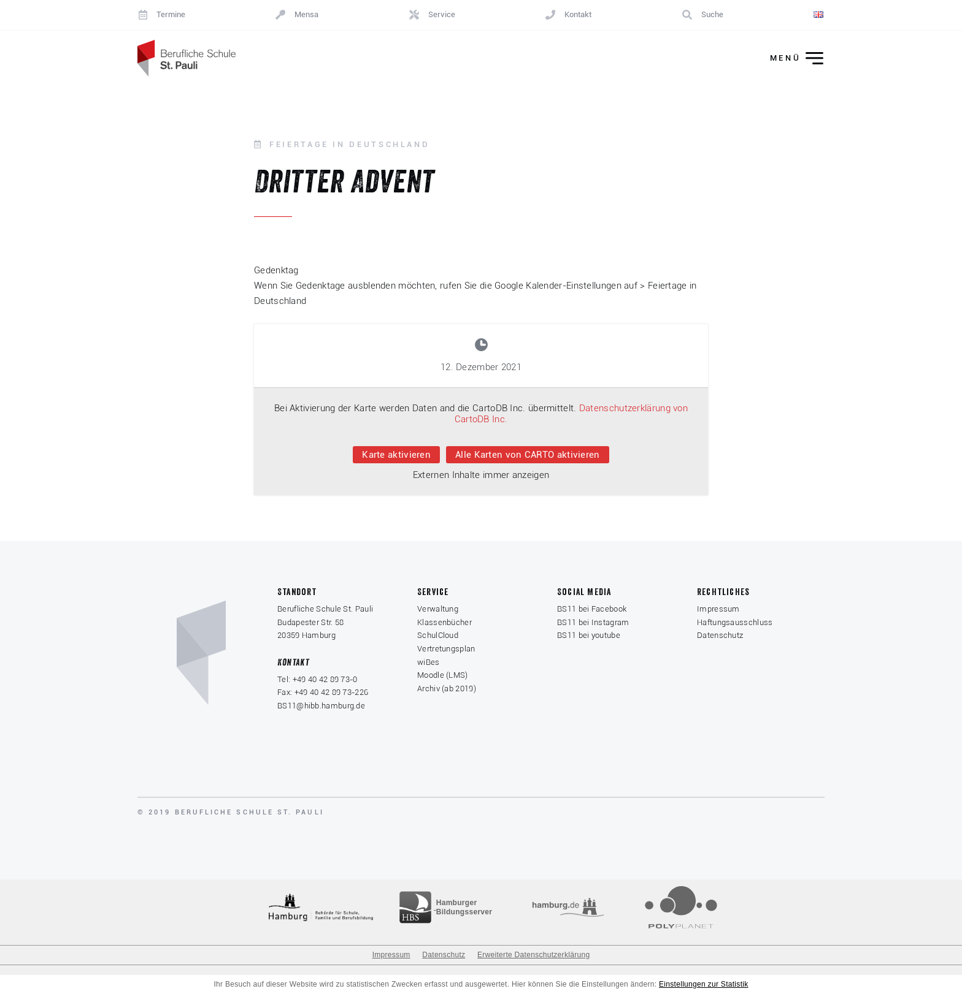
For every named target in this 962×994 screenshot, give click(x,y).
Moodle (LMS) (442, 675)
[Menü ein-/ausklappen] (788, 58)
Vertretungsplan (446, 648)
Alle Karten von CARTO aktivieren (527, 454)
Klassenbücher (444, 622)
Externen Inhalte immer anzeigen (481, 474)
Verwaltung (437, 608)
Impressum (718, 608)
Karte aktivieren (396, 454)
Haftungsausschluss (734, 622)
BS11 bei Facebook (591, 608)
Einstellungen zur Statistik (703, 984)
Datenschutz (720, 635)
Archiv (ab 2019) (446, 688)
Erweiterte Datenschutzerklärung (533, 954)
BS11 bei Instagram (593, 622)
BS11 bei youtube (588, 635)
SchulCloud (437, 635)
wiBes (428, 662)
